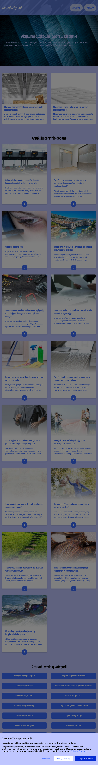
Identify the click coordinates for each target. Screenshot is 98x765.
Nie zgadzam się (63, 759)
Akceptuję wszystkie (85, 759)
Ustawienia (45, 759)
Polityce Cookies (78, 751)
